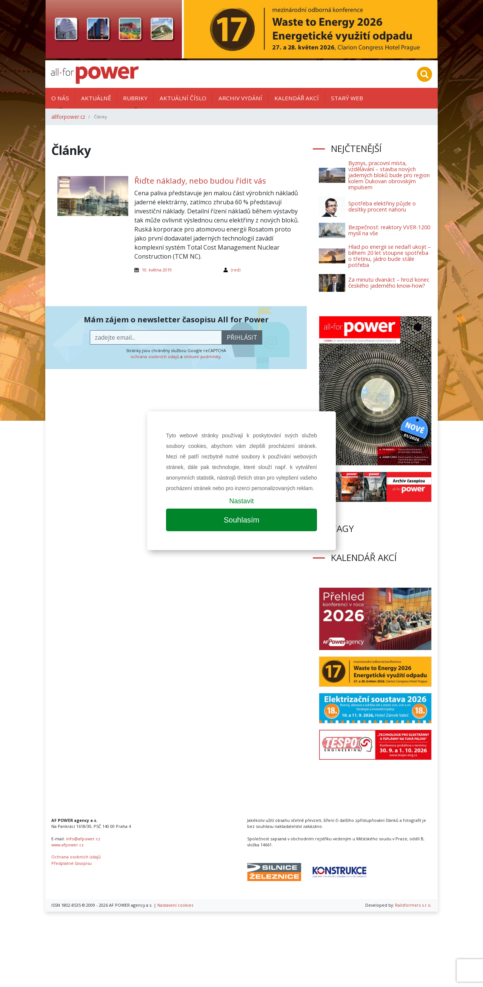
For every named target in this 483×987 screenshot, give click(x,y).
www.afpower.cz (67, 845)
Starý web (347, 98)
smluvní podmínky (202, 356)
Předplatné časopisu (71, 863)
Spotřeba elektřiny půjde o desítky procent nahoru (382, 206)
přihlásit (242, 337)
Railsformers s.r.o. (413, 905)
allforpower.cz (68, 116)
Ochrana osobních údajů (76, 857)
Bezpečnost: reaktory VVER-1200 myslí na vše (389, 230)
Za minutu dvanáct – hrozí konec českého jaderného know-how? (388, 282)
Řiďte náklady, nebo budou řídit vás (200, 180)
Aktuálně (96, 98)
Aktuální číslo (183, 98)
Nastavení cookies (175, 905)
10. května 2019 (157, 270)
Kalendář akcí (296, 98)
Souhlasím (242, 520)
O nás (60, 98)
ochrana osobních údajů (155, 356)
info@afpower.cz (83, 838)
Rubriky (135, 98)
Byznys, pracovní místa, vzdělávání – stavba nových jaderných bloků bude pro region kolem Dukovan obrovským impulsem (389, 175)
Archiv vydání (240, 98)
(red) (235, 270)
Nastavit (241, 501)
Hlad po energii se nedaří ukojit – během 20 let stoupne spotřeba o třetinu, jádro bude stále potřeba (389, 255)
